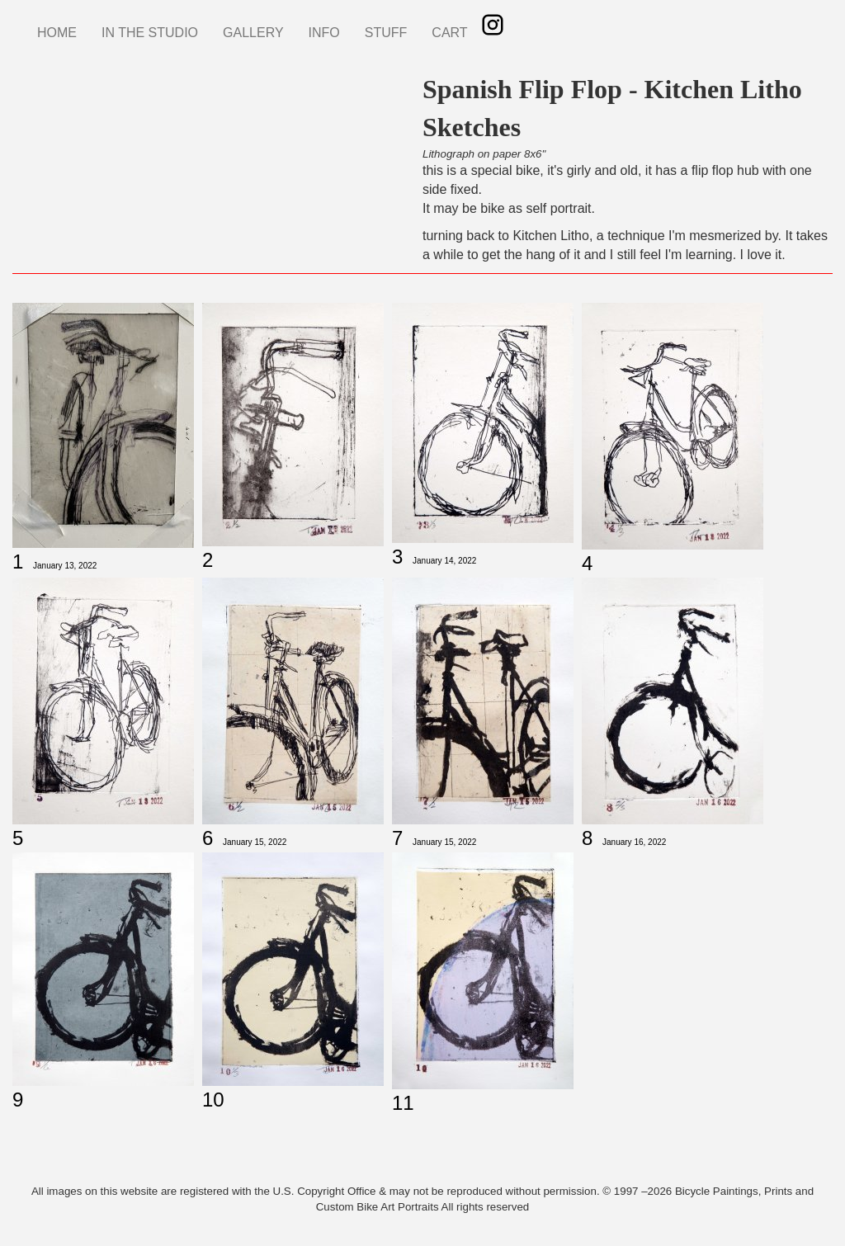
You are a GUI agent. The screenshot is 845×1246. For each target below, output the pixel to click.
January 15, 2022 (254, 842)
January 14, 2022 (444, 560)
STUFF (386, 33)
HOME (57, 33)
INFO (324, 33)
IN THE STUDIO (149, 33)
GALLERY (253, 33)
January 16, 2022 (634, 842)
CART (449, 33)
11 (403, 1103)
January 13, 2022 (65, 565)
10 (213, 1099)
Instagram (492, 24)
